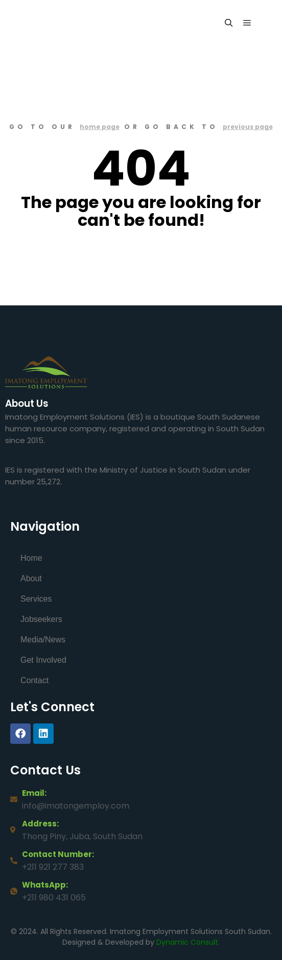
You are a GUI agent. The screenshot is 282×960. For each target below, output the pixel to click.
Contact (34, 680)
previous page (248, 126)
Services (36, 598)
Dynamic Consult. (188, 942)
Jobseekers (41, 619)
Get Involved (43, 660)
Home (31, 558)
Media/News (42, 639)
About (31, 578)
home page (100, 126)
